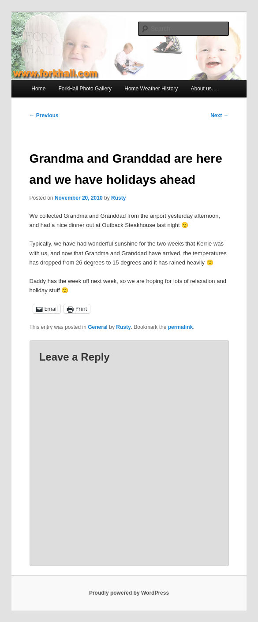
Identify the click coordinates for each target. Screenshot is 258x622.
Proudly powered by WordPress (129, 593)
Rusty (118, 198)
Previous (44, 115)
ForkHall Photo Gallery (85, 89)
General (98, 327)
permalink (180, 327)
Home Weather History (151, 89)
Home (38, 89)
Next (219, 115)
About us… (204, 89)
